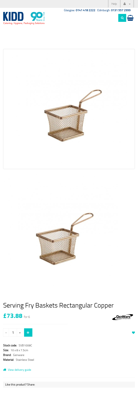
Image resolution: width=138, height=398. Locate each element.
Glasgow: (79, 10)
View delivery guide (17, 370)
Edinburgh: (114, 10)
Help (114, 4)
